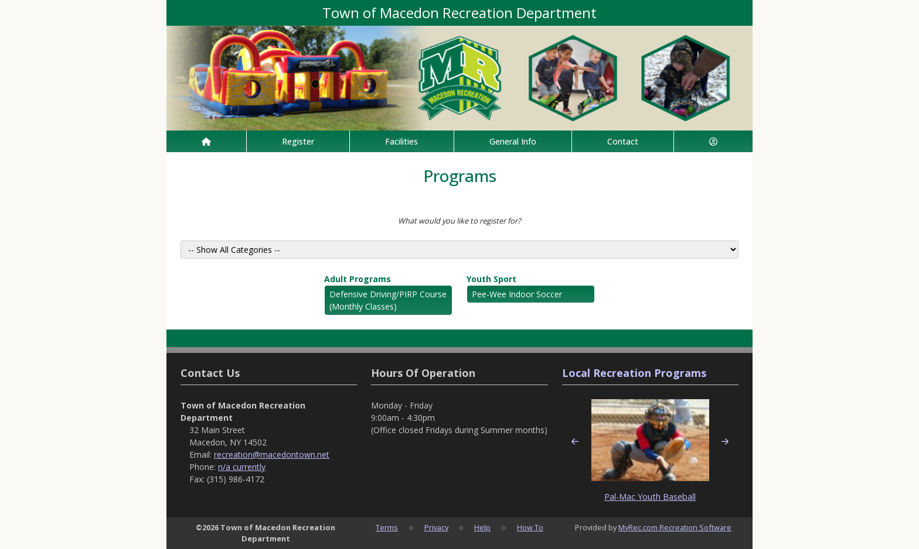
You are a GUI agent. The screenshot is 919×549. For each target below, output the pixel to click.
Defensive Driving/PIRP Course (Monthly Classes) (388, 300)
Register (298, 141)
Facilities (401, 141)
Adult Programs (357, 278)
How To (530, 527)
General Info (512, 141)
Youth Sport (491, 278)
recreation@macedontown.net (271, 454)
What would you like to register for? (459, 220)
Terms (387, 527)
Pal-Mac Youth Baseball (650, 496)
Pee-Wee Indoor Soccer (517, 294)
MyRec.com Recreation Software (674, 527)
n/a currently (242, 466)
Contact (622, 141)
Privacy (436, 527)
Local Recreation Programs (634, 373)
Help (482, 527)
